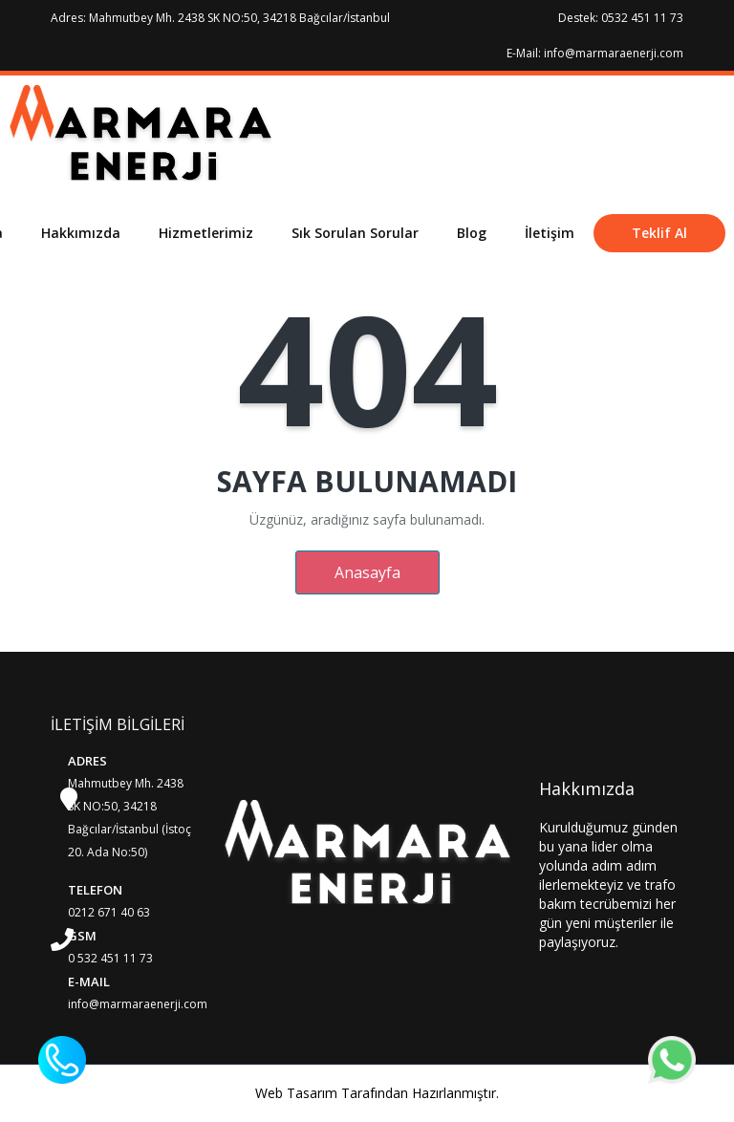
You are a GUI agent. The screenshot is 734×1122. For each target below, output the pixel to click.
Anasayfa (367, 572)
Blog (471, 233)
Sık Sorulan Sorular (355, 233)
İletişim (549, 233)
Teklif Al (659, 233)
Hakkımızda (80, 233)
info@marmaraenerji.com (137, 1004)
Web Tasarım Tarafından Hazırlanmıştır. (377, 1093)
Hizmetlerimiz (206, 233)
